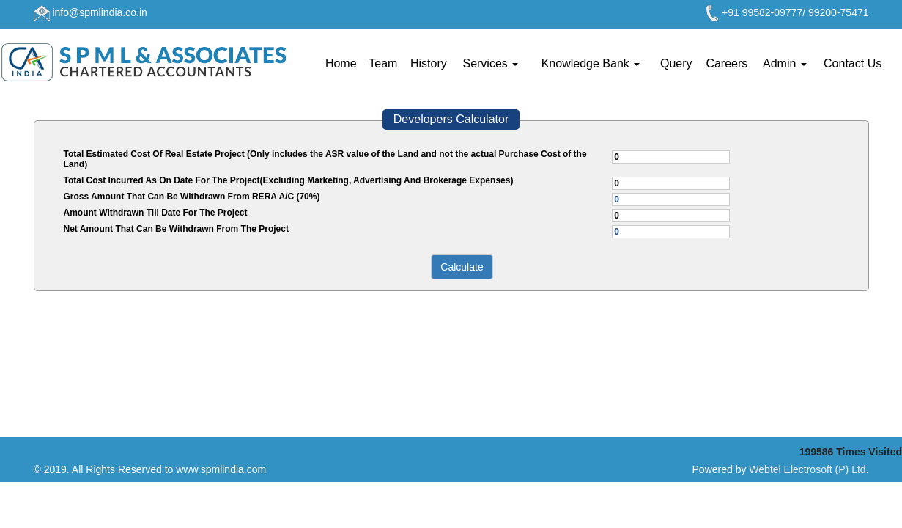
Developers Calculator (451, 119)
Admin (785, 63)
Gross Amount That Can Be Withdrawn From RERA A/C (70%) (192, 196)
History (428, 63)
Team (383, 63)
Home (341, 63)
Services (490, 63)
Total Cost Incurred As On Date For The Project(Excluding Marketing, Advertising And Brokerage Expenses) (289, 180)
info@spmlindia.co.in (99, 12)
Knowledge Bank (590, 63)
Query (676, 63)
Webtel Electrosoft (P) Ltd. (808, 469)
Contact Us (852, 63)
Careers (726, 63)
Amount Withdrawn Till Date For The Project (156, 213)
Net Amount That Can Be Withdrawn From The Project (176, 229)
